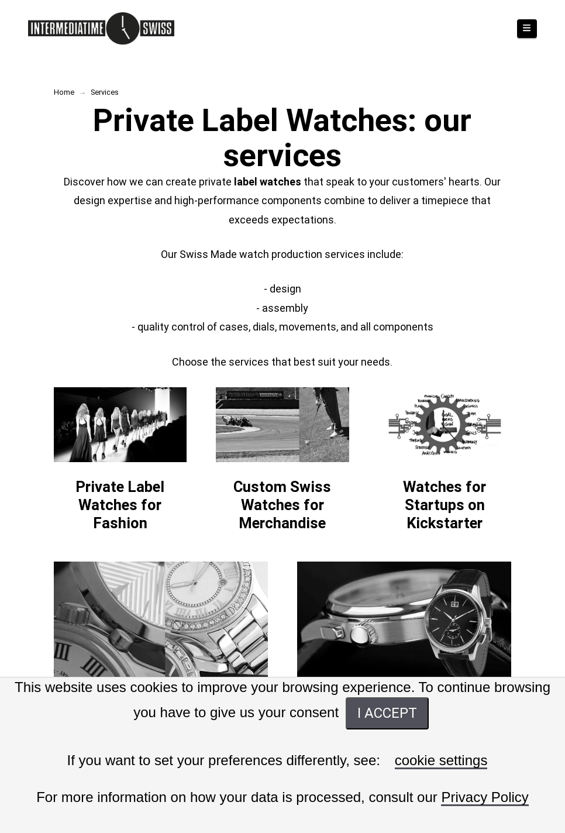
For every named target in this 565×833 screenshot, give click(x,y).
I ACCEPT (387, 713)
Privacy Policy (484, 797)
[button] (527, 28)
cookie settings (441, 760)
